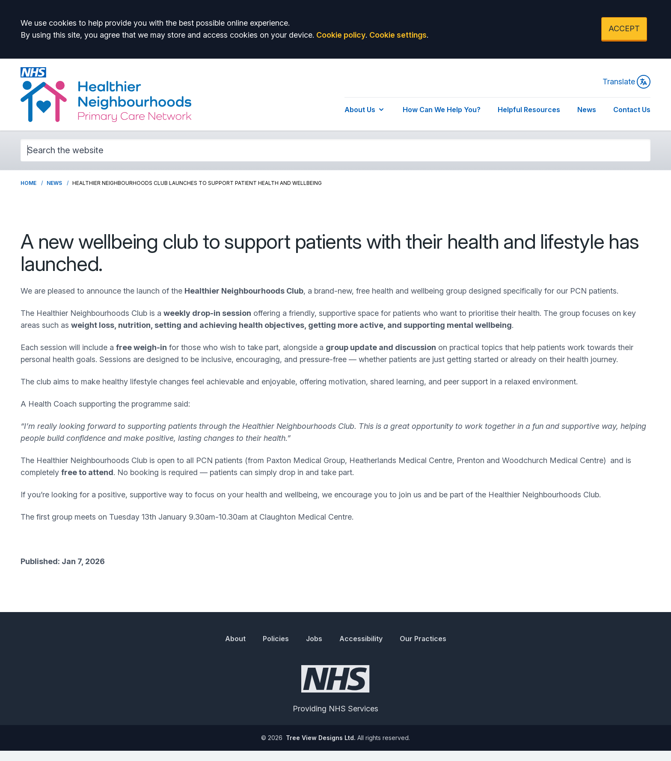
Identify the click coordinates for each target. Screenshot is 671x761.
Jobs (314, 638)
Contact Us (631, 109)
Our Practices (423, 638)
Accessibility (361, 638)
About (235, 638)
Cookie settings (398, 34)
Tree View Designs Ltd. (321, 737)
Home (28, 183)
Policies (276, 638)
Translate (626, 82)
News (586, 109)
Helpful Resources (529, 109)
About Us (365, 109)
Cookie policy (340, 34)
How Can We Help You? (442, 109)
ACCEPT (624, 28)
